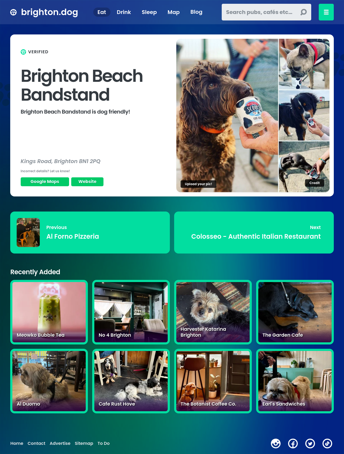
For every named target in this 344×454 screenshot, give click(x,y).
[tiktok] (327, 443)
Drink (124, 12)
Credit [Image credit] (314, 183)
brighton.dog (49, 12)
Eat (102, 12)
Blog (197, 12)
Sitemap (84, 443)
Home (16, 443)
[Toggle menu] (326, 12)
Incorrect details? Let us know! (45, 171)
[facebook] (292, 443)
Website (87, 181)
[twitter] (310, 443)
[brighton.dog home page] (13, 12)
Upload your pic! (198, 184)
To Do (104, 443)
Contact (36, 443)
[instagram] (275, 443)
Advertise (60, 443)
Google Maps (45, 181)
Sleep (149, 12)
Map (173, 12)
